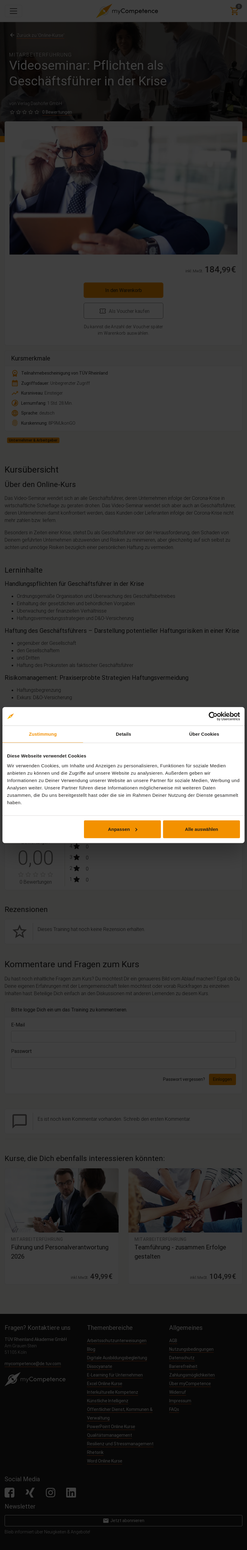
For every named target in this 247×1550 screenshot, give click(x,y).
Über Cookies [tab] (204, 734)
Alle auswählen (201, 828)
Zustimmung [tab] (43, 734)
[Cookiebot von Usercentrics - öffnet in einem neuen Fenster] (213, 716)
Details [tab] (123, 734)
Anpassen (122, 828)
